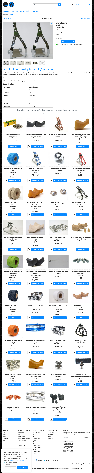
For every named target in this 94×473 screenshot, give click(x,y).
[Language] (73, 5)
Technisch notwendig (11, 462)
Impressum (21, 432)
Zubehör (35, 11)
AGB (19, 434)
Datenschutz (21, 445)
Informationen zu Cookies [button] (17, 460)
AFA (34, 436)
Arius (34, 453)
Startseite (6, 11)
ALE (34, 443)
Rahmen (22, 11)
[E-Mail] (73, 437)
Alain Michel (36, 438)
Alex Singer (36, 445)
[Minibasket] (89, 4)
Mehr (34, 455)
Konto (4, 440)
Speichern (10, 467)
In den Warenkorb (68, 41)
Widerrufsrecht (22, 440)
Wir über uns (21, 436)
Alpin (34, 449)
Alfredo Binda (37, 447)
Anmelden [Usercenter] (83, 4)
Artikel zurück (7, 18)
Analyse (8, 464)
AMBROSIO (36, 451)
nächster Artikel (86, 18)
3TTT (34, 434)
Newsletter (21, 442)
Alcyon (35, 442)
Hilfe (4, 434)
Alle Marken (36, 432)
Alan (34, 440)
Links (4, 436)
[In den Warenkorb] (6, 146)
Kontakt (77, 4)
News (19, 443)
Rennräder (14, 11)
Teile (28, 11)
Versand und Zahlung (24, 438)
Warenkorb (6, 438)
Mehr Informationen (14, 146)
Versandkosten (87, 464)
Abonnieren (87, 437)
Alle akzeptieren (22, 467)
